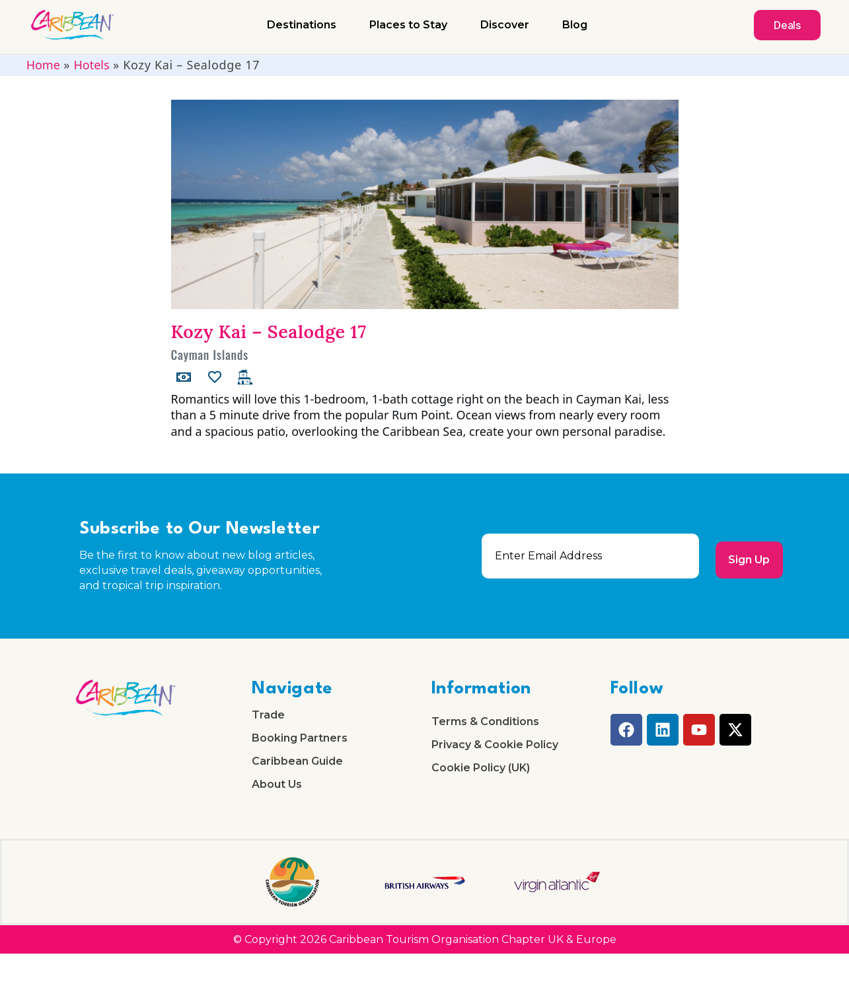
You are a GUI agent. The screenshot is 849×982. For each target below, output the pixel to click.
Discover (504, 24)
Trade (268, 719)
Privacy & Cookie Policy (494, 755)
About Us (277, 808)
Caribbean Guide (297, 779)
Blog (574, 24)
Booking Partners (300, 748)
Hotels (91, 65)
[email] (587, 556)
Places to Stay (408, 24)
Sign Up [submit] (745, 556)
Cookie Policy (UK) (480, 785)
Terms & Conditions (485, 725)
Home (43, 65)
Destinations (301, 24)
